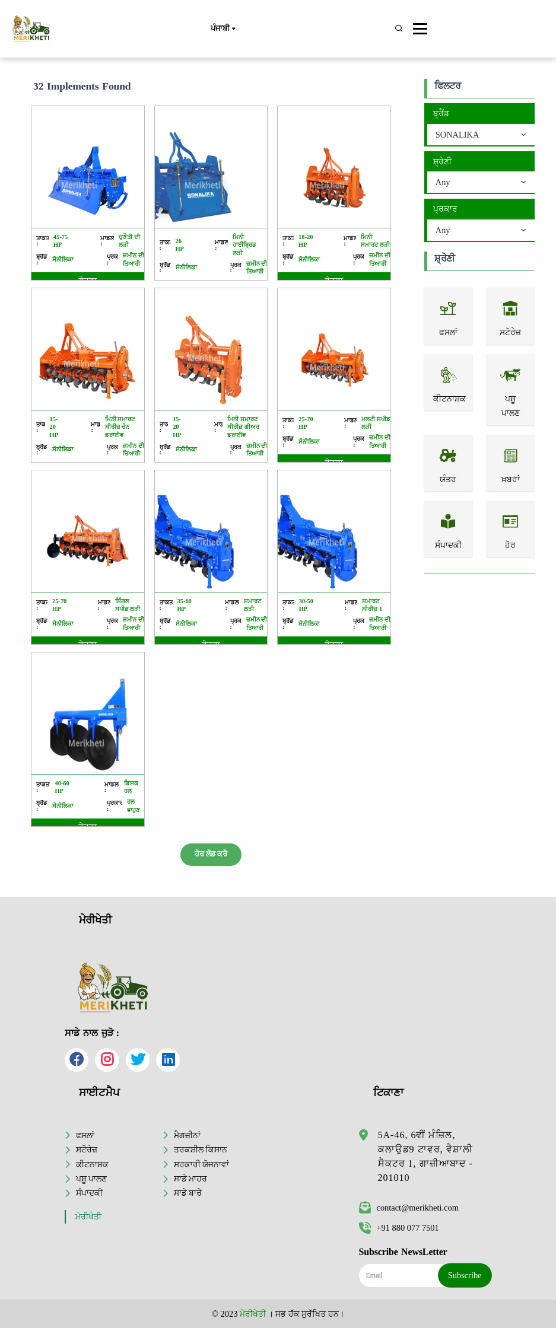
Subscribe (465, 1275)
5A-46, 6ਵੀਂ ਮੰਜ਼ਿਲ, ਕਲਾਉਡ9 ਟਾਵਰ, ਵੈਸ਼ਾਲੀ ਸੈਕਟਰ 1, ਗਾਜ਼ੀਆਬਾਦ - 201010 (425, 1156)
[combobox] (481, 135)
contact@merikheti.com (409, 1207)
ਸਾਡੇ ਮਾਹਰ (191, 1178)
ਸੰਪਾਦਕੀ (89, 1193)
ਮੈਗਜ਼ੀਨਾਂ (187, 1135)
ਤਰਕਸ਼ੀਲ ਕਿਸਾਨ (201, 1149)
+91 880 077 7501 (399, 1228)
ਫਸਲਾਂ (85, 1135)
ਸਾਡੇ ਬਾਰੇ (188, 1193)
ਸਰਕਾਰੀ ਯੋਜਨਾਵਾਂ (202, 1164)
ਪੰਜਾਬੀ (222, 29)
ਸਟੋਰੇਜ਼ (86, 1149)
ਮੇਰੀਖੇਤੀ (88, 1216)
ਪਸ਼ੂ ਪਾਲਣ (91, 1178)
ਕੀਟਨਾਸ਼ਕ (92, 1164)
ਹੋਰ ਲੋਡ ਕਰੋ (211, 854)
